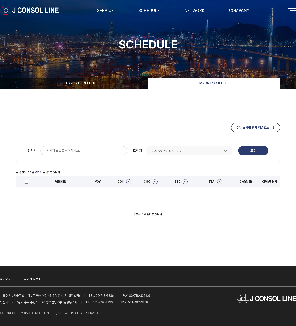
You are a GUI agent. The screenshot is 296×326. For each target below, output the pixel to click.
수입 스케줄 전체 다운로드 (255, 128)
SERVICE (105, 10)
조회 (253, 151)
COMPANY (239, 10)
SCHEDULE (149, 10)
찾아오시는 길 (8, 279)
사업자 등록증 (32, 279)
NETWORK (194, 10)
